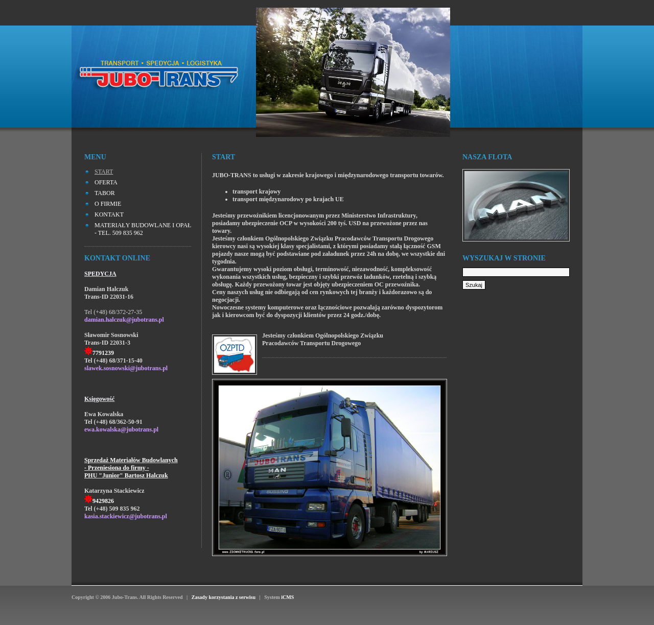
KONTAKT (109, 214)
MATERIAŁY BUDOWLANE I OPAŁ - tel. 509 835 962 (143, 229)
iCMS (287, 597)
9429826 (103, 500)
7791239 (103, 352)
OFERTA (106, 182)
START (104, 171)
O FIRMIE (108, 203)
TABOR (105, 193)
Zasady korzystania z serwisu (223, 597)
